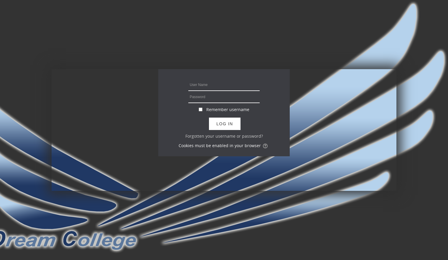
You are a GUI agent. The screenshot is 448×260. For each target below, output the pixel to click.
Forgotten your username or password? (224, 136)
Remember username (227, 109)
